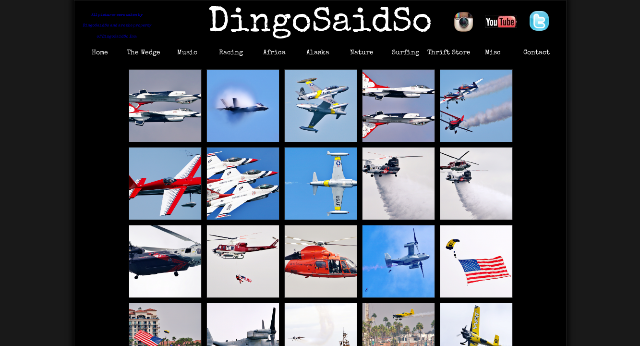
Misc (493, 52)
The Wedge (143, 52)
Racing (231, 52)
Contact (536, 52)
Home (100, 52)
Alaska (317, 52)
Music (187, 52)
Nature (362, 52)
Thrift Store (449, 52)
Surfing (405, 52)
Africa (274, 52)
